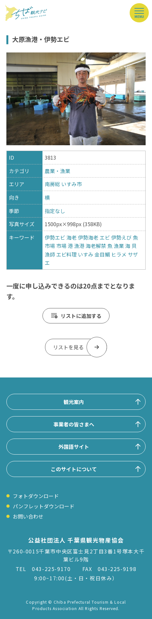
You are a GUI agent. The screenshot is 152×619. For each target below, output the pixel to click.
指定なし (55, 211)
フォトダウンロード (36, 495)
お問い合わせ (28, 516)
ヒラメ (118, 254)
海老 (71, 237)
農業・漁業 (57, 171)
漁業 (119, 246)
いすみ (85, 254)
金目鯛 (102, 254)
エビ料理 (66, 254)
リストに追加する (81, 316)
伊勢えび (121, 237)
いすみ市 (71, 184)
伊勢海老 (88, 237)
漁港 (79, 246)
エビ (105, 237)
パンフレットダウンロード (43, 506)
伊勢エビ (55, 237)
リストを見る (68, 347)
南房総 (52, 184)
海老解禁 (96, 246)
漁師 (50, 254)
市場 (61, 246)
